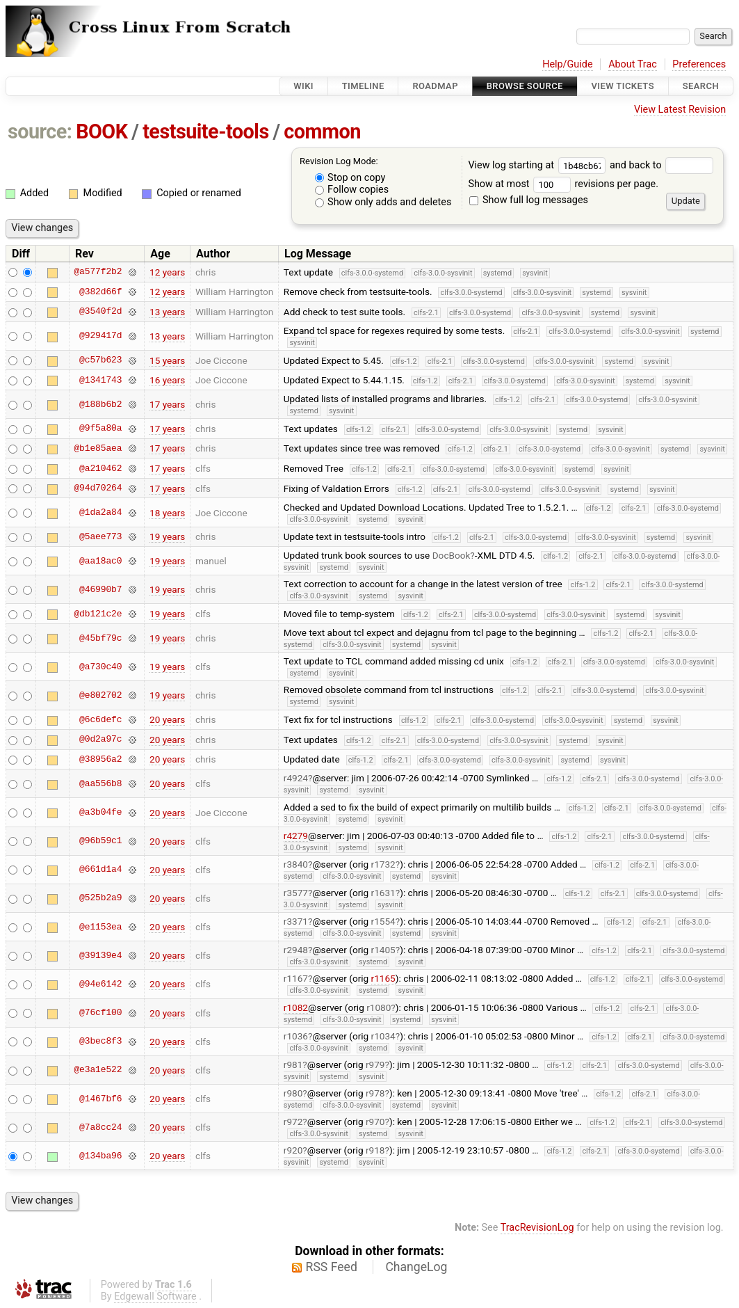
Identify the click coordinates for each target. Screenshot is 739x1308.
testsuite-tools (206, 131)
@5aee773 (100, 536)
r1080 (378, 1007)
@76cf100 (100, 1013)
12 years (167, 272)
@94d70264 (98, 488)
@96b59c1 (100, 841)
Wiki (303, 86)
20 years (167, 719)
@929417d (100, 336)
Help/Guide (567, 64)
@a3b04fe (100, 812)
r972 (293, 1121)
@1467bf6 (100, 1098)
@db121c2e (98, 613)
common (322, 131)
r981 (293, 1064)
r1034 (383, 1036)
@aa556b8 (100, 783)
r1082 (296, 1007)
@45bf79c (100, 638)
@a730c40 (100, 666)
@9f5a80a (100, 428)
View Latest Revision (680, 109)
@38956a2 (100, 759)
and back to (661, 165)
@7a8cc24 (100, 1127)
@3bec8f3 (100, 1041)
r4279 (296, 835)
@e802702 (100, 695)
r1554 (383, 921)
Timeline (363, 86)
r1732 (383, 864)
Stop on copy (350, 178)
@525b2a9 (100, 898)
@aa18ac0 (100, 561)
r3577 (296, 892)
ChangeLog (416, 1267)
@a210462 (100, 468)
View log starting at (539, 165)
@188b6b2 (100, 404)
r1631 (383, 892)
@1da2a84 (100, 513)
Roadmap (435, 86)
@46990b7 (100, 589)
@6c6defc (100, 719)
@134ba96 (100, 1155)
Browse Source (525, 86)
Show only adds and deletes (383, 202)
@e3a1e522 (98, 1070)
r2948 (296, 949)
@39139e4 (100, 955)
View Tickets (623, 86)
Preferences (699, 64)
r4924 (296, 777)
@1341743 (100, 380)
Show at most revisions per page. (563, 184)
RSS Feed (331, 1267)
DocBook (451, 555)
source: (40, 131)
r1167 (296, 978)
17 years (167, 404)
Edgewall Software (155, 1296)
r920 (293, 1150)
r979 (375, 1064)
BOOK (101, 131)
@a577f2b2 (98, 272)
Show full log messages (528, 200)
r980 (293, 1093)
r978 (375, 1093)
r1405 (383, 949)
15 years (167, 360)
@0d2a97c (100, 739)
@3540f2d (100, 311)
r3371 (296, 921)
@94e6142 (100, 984)
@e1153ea (100, 926)
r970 (375, 1121)
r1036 (296, 1036)
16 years (167, 379)
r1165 (383, 978)
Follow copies (352, 190)
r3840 (296, 864)
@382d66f (100, 291)
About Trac (632, 64)
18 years (167, 512)
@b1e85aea (98, 448)
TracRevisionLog (537, 1228)
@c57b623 (100, 360)
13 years (167, 311)
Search (701, 86)
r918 (375, 1150)
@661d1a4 (100, 869)
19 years (167, 536)
